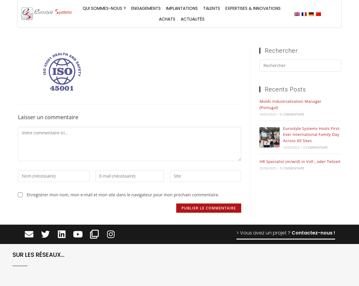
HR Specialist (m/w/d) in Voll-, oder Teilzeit (299, 161)
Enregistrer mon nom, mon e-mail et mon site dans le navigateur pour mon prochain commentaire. (123, 195)
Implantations (182, 8)
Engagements (146, 8)
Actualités (193, 19)
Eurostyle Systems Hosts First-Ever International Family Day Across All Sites (312, 135)
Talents (211, 8)
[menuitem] (297, 14)
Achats (167, 19)
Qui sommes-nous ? (104, 8)
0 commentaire (292, 114)
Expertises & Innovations (253, 8)
